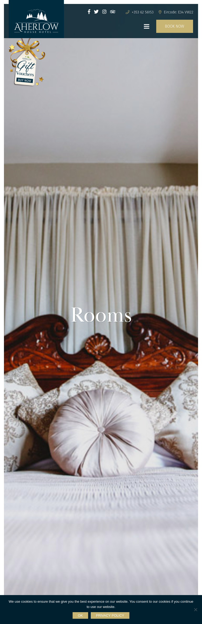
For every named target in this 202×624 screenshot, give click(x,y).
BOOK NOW (174, 26)
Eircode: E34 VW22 (176, 12)
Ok (80, 615)
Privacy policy (110, 615)
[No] (195, 609)
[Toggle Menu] (147, 26)
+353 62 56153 (140, 12)
